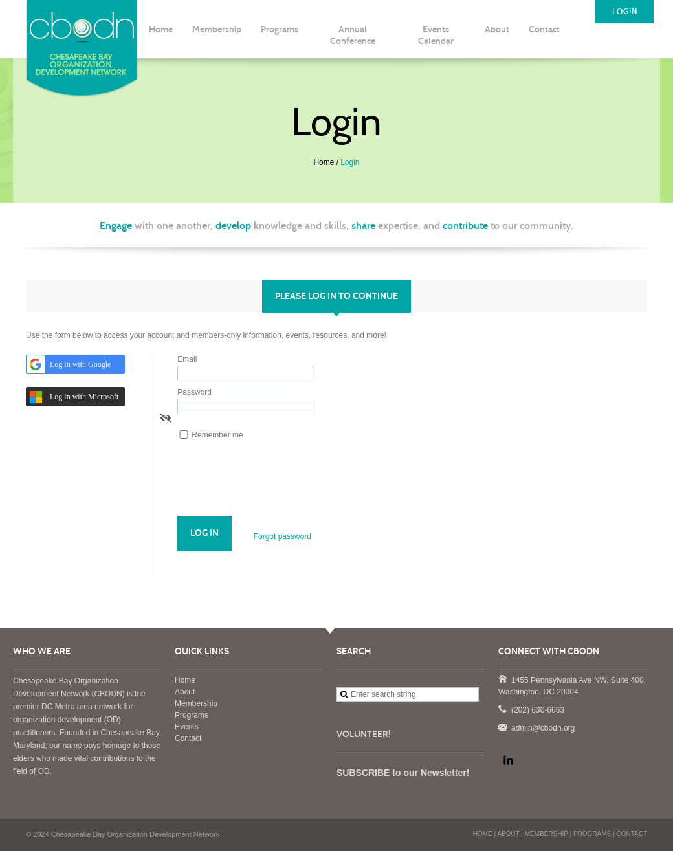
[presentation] (275, 484)
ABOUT (508, 833)
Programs (191, 715)
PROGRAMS (592, 833)
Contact (188, 738)
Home (323, 162)
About (185, 691)
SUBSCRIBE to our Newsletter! (402, 773)
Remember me (217, 434)
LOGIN (624, 11)
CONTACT (631, 833)
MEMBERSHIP (546, 833)
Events (187, 726)
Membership (196, 703)
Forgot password (282, 536)
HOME (482, 833)
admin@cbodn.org (502, 726)
